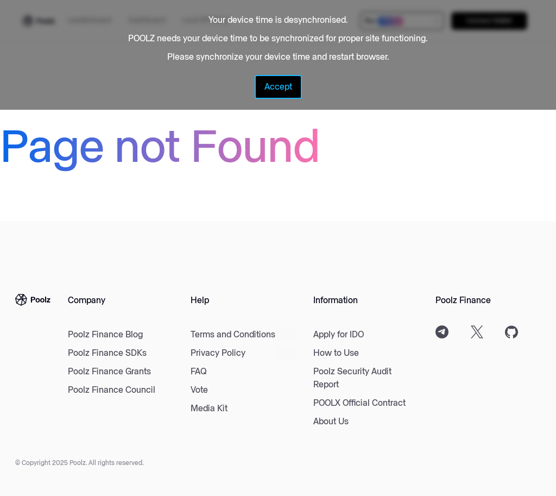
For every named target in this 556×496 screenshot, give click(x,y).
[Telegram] (441, 331)
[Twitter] (476, 331)
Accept (278, 87)
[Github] (511, 331)
